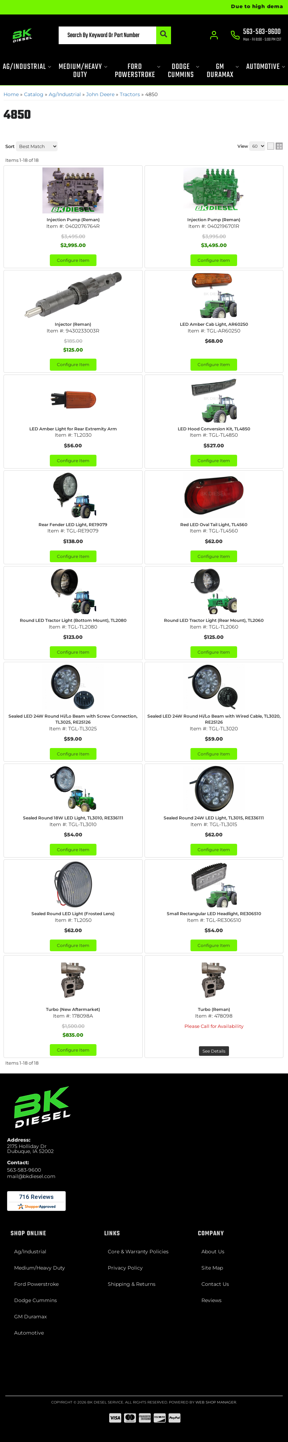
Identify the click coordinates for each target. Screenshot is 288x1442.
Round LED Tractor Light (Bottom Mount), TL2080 (73, 620)
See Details (213, 1051)
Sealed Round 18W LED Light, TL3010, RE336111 (73, 817)
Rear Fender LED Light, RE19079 (73, 524)
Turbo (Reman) (214, 1009)
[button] (115, 35)
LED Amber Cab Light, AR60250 (214, 324)
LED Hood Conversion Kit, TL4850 (214, 428)
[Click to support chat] (256, 36)
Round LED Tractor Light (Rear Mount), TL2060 (214, 620)
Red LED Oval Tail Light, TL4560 (213, 524)
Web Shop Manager (215, 1402)
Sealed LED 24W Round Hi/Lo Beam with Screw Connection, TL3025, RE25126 (72, 719)
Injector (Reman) (73, 324)
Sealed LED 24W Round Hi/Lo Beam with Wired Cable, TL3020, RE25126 (214, 719)
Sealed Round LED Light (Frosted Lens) (72, 913)
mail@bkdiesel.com (31, 1176)
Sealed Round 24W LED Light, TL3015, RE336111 (214, 817)
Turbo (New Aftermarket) (73, 1009)
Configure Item (73, 260)
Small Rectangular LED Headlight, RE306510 (214, 913)
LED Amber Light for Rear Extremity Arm (73, 428)
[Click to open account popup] (214, 35)
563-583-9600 (24, 1170)
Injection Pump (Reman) (73, 219)
